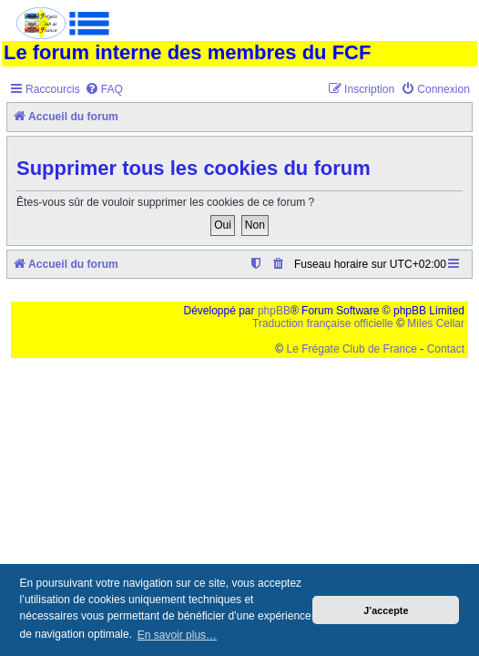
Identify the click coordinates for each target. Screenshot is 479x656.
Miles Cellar (435, 323)
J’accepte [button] (385, 610)
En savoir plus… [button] (177, 635)
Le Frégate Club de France (352, 349)
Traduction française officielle (322, 323)
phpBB (274, 310)
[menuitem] (104, 89)
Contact (445, 349)
